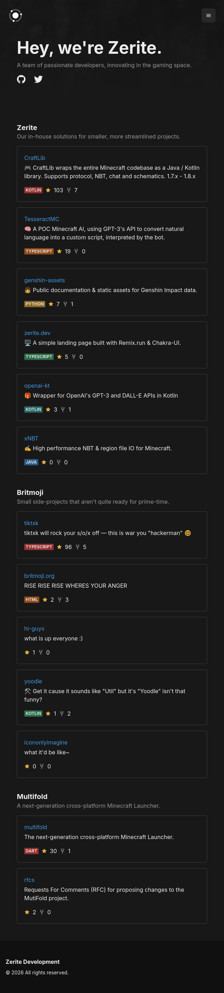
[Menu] (209, 15)
